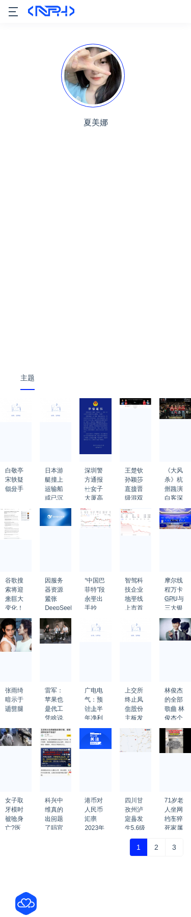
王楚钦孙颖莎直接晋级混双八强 (134, 473)
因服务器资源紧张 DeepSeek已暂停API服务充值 (58, 583)
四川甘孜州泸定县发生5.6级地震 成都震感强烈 (135, 803)
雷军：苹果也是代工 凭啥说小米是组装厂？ (54, 693)
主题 (27, 378)
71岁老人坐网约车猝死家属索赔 (174, 803)
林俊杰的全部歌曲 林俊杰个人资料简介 (174, 693)
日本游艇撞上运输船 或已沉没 (54, 473)
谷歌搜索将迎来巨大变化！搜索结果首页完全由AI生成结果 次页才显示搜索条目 (15, 583)
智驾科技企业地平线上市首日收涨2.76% (134, 583)
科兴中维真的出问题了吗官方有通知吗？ (54, 803)
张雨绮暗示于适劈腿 (14, 693)
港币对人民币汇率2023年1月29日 (94, 803)
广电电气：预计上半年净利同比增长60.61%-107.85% (98, 693)
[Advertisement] (95, 261)
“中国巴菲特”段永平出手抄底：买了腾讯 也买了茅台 (95, 583)
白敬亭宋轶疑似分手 (14, 473)
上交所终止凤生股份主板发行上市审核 (134, 693)
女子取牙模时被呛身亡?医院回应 (14, 803)
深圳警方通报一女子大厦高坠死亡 (94, 473)
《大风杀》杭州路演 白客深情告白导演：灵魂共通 (174, 473)
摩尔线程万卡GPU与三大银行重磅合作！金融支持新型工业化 (174, 583)
